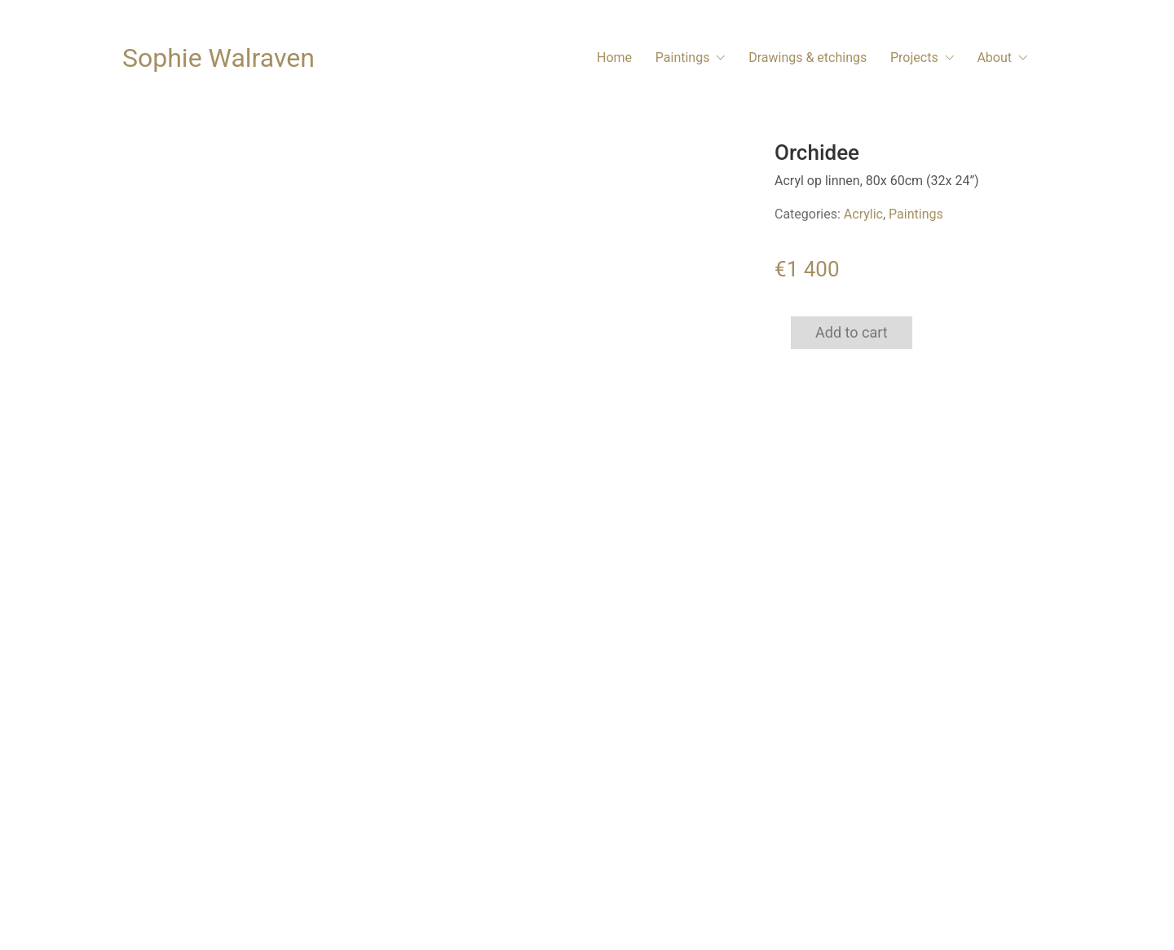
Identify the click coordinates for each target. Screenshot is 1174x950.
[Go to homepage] (218, 58)
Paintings (916, 214)
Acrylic (863, 214)
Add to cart (851, 332)
